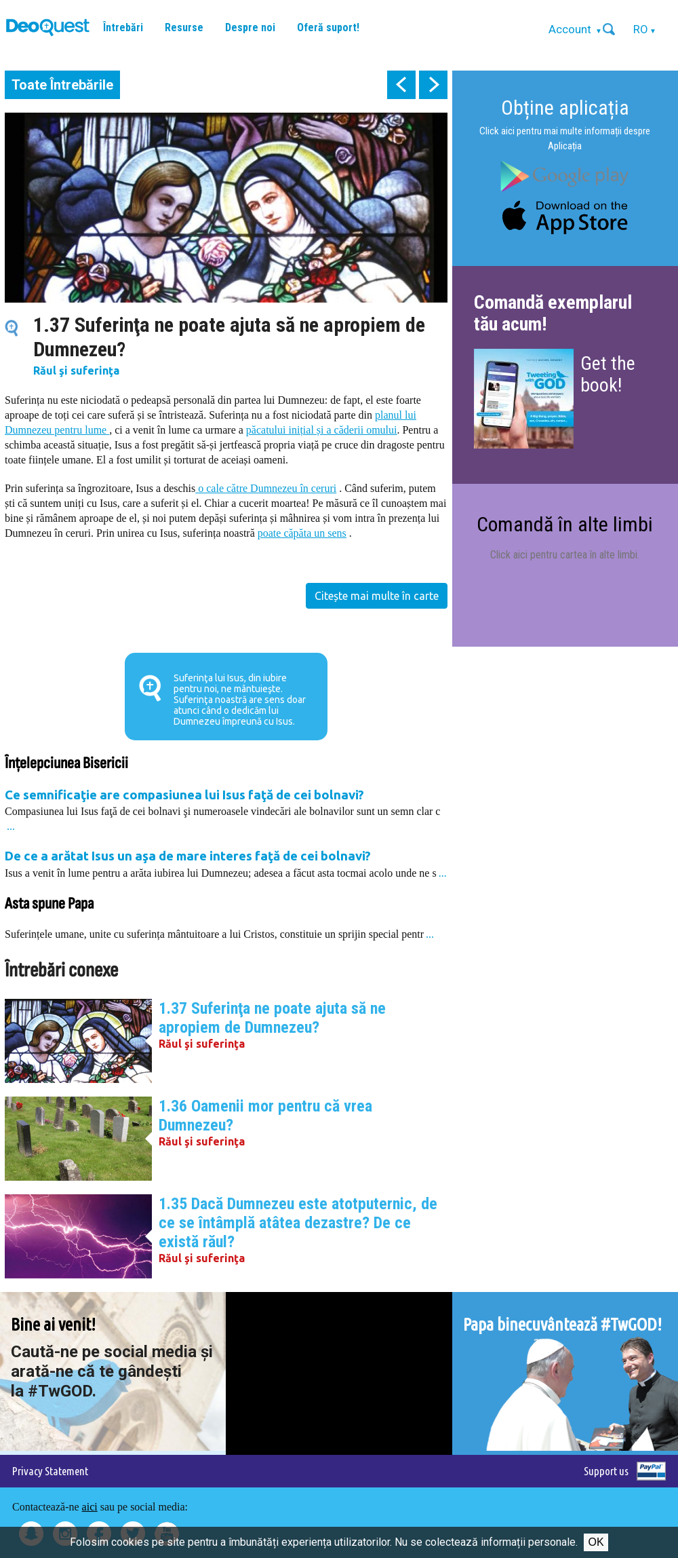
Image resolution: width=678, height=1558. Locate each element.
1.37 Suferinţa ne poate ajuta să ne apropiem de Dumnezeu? (272, 1018)
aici (90, 1507)
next (433, 85)
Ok (595, 1542)
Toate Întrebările (62, 85)
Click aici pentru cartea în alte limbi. (564, 554)
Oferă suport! (328, 27)
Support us (606, 1470)
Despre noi (250, 27)
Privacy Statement (50, 1470)
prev (401, 85)
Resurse (184, 27)
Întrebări (123, 27)
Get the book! (607, 374)
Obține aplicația (565, 107)
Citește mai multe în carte (377, 596)
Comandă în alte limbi (565, 524)
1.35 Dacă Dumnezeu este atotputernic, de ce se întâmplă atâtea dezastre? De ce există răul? (298, 1222)
